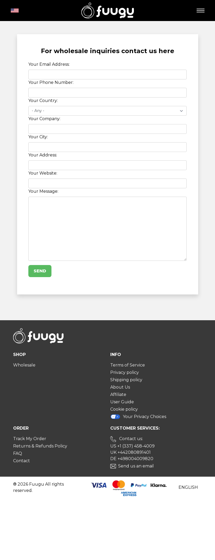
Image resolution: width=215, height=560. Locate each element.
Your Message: (43, 191)
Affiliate (118, 394)
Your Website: (42, 173)
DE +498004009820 (131, 458)
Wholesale (24, 365)
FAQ (17, 453)
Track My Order (29, 438)
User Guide (122, 401)
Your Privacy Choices (138, 416)
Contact (21, 460)
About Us (120, 387)
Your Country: (43, 100)
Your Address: (42, 154)
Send (40, 270)
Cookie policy (124, 409)
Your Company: (44, 118)
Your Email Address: (49, 64)
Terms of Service (127, 365)
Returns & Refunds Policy (40, 446)
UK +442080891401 (130, 452)
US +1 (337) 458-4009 (132, 446)
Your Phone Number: (51, 82)
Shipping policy (126, 379)
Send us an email (136, 466)
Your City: (38, 136)
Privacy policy (124, 372)
